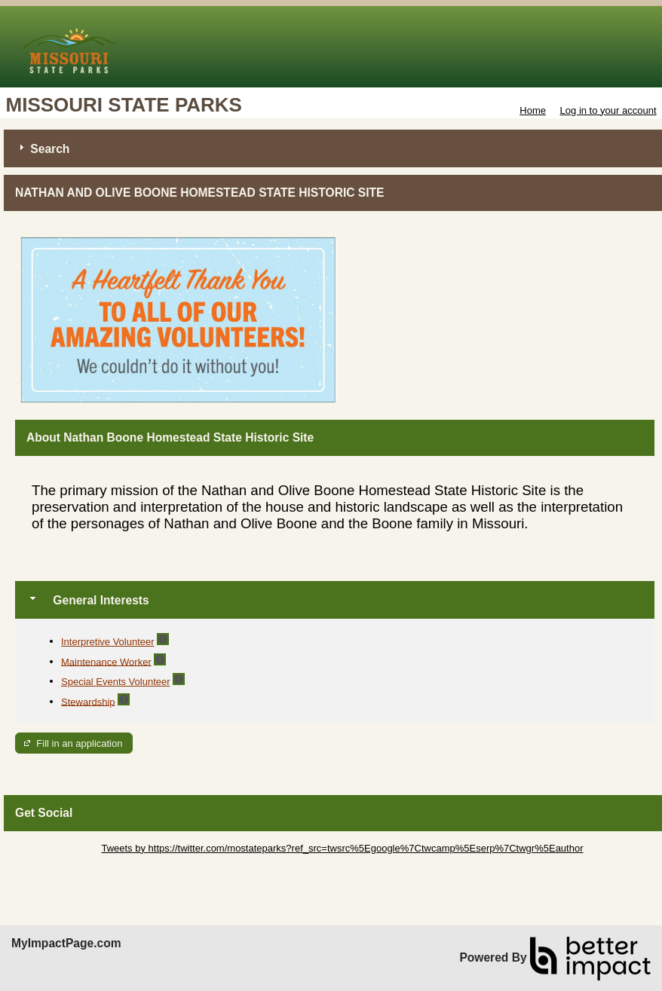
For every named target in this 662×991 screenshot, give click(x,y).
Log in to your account (608, 110)
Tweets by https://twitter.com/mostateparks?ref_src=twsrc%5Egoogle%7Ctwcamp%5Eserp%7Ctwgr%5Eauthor (342, 848)
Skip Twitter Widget (57, 848)
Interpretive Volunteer (108, 641)
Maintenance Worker (106, 661)
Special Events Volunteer (115, 681)
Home (532, 110)
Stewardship (88, 701)
